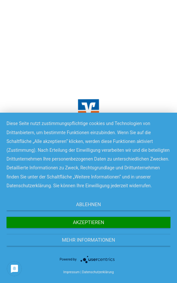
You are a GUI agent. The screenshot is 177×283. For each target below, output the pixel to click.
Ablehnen (88, 204)
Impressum (71, 272)
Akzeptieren (88, 222)
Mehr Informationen (88, 240)
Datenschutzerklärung (98, 272)
